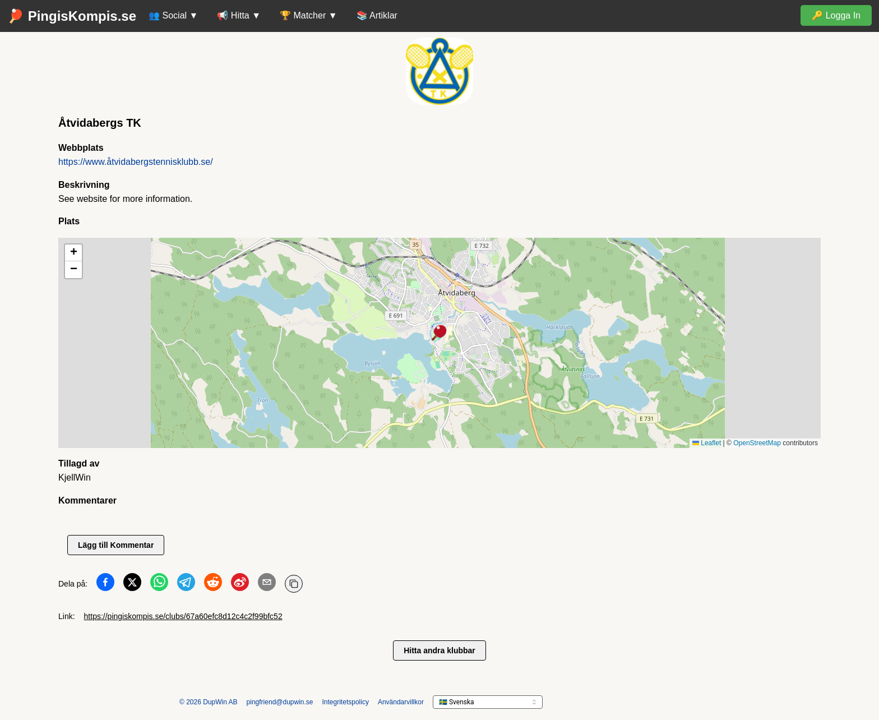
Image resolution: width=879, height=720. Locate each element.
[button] (439, 334)
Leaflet (706, 443)
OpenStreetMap (757, 443)
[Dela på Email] (267, 584)
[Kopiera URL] (294, 584)
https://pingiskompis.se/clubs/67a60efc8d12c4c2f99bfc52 (183, 616)
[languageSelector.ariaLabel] (488, 702)
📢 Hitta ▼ (239, 15)
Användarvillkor (401, 702)
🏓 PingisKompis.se (71, 16)
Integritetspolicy (345, 702)
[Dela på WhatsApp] (159, 584)
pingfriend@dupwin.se (280, 702)
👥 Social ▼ (173, 15)
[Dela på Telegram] (186, 584)
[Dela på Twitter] (132, 584)
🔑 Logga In (836, 15)
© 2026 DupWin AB (208, 702)
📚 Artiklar (377, 15)
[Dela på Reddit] (213, 584)
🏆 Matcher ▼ (308, 15)
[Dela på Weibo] (240, 584)
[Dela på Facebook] (105, 584)
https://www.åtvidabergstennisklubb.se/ (135, 162)
